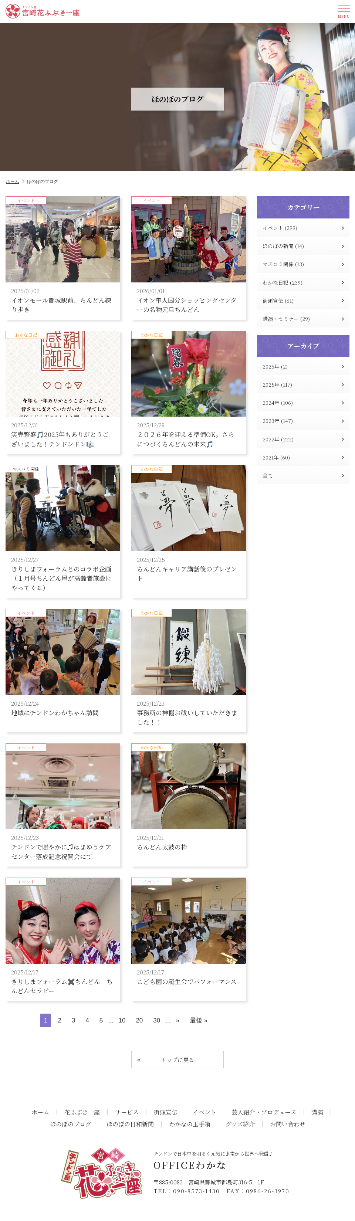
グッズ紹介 (240, 1124)
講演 (317, 1112)
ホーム (15, 181)
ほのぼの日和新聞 (130, 1124)
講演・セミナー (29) (303, 318)
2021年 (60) (303, 457)
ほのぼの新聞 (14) (303, 246)
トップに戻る (165, 1060)
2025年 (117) (303, 384)
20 (139, 1020)
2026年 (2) (303, 366)
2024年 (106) (303, 402)
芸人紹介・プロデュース (263, 1112)
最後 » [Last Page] (198, 1020)
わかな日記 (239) (303, 282)
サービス (127, 1112)
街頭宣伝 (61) (303, 300)
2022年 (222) (303, 439)
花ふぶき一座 (82, 1112)
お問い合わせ (287, 1124)
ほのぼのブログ (70, 1124)
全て (303, 475)
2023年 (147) (303, 420)
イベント (204, 1112)
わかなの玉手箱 (189, 1124)
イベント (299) (303, 227)
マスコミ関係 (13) (303, 264)
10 (121, 1020)
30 (156, 1020)
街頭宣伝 (166, 1112)
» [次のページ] (177, 1020)
